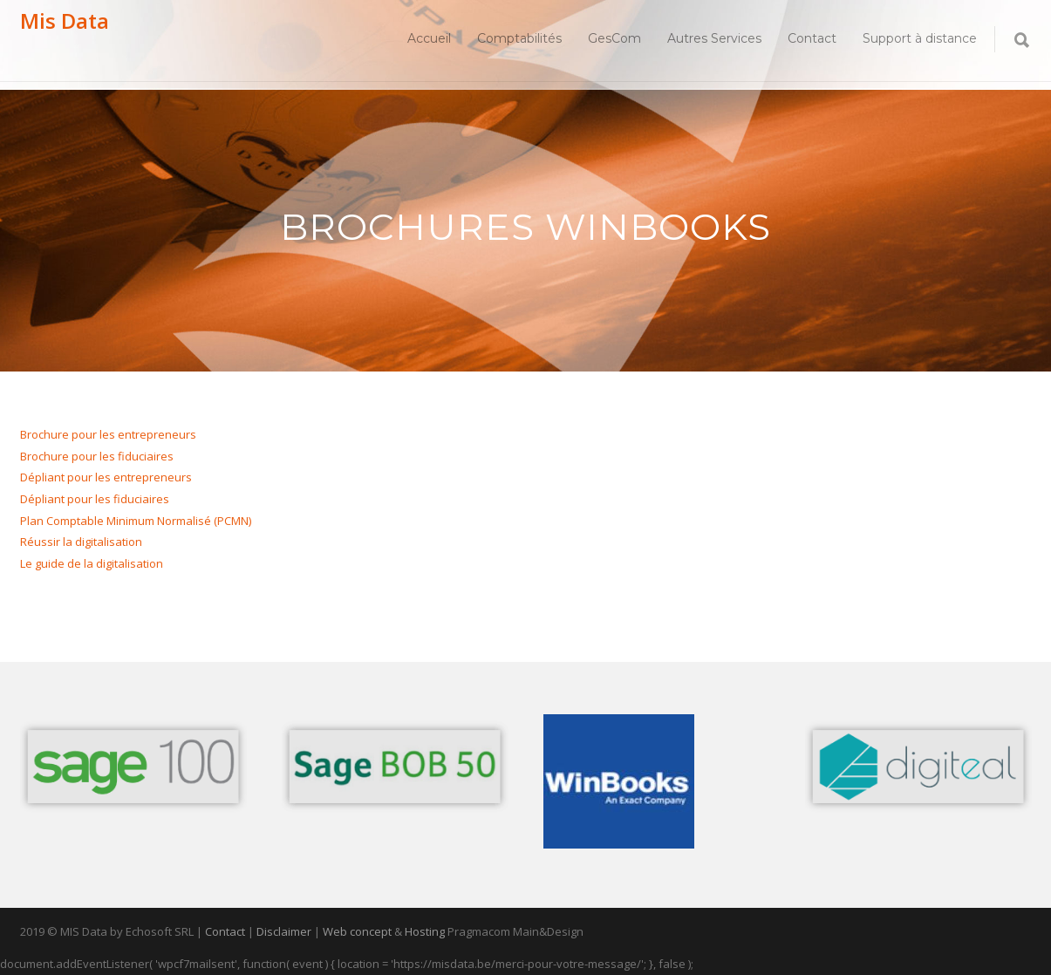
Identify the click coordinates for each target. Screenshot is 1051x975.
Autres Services (714, 38)
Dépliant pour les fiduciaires (94, 499)
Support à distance (920, 38)
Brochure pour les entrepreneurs (108, 434)
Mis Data (64, 20)
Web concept (357, 931)
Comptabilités (519, 38)
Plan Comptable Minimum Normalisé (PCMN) (135, 520)
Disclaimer (283, 931)
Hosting (425, 931)
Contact (812, 38)
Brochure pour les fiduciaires (97, 456)
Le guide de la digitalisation (91, 563)
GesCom (614, 38)
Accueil (429, 38)
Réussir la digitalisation (81, 541)
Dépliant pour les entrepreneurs (106, 477)
